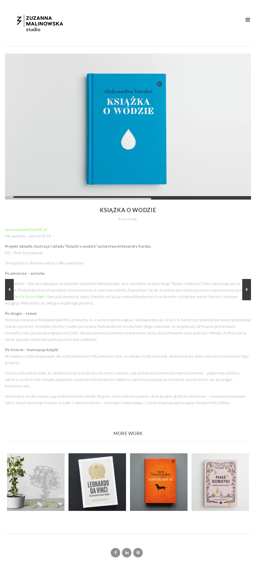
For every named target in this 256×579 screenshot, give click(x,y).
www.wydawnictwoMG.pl (26, 229)
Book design (127, 219)
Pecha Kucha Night (29, 296)
